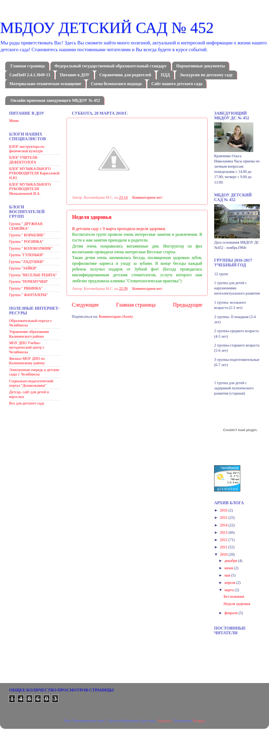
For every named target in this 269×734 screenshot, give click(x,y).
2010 (224, 554)
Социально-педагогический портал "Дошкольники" (31, 383)
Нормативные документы (200, 66)
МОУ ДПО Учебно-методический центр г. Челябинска (27, 347)
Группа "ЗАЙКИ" (23, 268)
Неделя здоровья (92, 217)
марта (230, 590)
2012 (224, 540)
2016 (224, 510)
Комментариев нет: (148, 197)
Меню (14, 121)
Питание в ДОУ (75, 75)
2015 (224, 517)
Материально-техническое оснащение (45, 83)
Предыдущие (187, 305)
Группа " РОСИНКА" (26, 241)
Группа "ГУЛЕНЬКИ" (26, 255)
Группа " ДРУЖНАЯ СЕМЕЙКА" (25, 226)
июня (229, 568)
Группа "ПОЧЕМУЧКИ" (28, 281)
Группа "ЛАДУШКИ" (26, 262)
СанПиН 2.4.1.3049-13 (29, 75)
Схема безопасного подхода (116, 83)
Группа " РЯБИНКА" (26, 288)
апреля (230, 582)
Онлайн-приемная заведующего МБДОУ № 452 (55, 100)
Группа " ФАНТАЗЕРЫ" (28, 295)
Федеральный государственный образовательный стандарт (111, 66)
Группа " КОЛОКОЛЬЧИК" (30, 248)
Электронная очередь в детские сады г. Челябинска (34, 372)
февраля (232, 613)
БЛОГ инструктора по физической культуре (26, 148)
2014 (224, 525)
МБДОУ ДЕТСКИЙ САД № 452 (107, 27)
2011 (224, 547)
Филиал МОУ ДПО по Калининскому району (27, 360)
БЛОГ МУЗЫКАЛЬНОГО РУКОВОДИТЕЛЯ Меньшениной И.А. (30, 189)
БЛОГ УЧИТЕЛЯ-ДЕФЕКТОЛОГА (23, 159)
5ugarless (164, 721)
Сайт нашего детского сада (176, 83)
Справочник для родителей (125, 75)
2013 (224, 532)
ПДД (165, 75)
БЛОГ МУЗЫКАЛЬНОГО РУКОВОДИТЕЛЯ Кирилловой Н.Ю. (34, 173)
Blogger (199, 721)
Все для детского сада (26, 403)
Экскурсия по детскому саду (206, 75)
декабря (231, 561)
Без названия (234, 596)
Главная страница (27, 66)
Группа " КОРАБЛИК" (27, 235)
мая (228, 575)
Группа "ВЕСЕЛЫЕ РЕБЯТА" (33, 275)
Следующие (85, 305)
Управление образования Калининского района (29, 334)
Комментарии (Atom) (116, 316)
